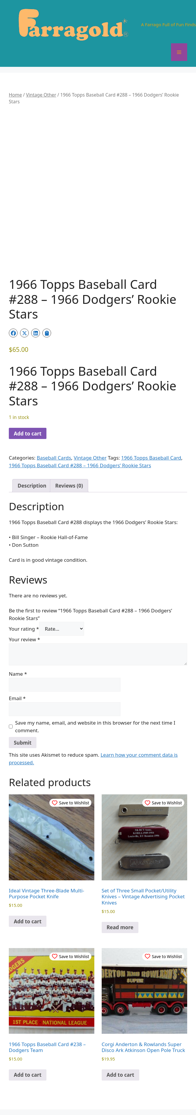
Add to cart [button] (27, 921)
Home (15, 95)
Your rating (24, 628)
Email (17, 698)
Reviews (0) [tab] (69, 485)
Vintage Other (41, 95)
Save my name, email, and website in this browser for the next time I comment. (95, 726)
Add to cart (27, 433)
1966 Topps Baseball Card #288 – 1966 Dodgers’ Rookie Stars (80, 465)
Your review (24, 639)
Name (18, 673)
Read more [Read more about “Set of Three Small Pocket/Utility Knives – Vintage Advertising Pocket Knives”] (120, 927)
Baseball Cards (54, 457)
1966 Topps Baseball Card (151, 457)
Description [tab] (32, 485)
